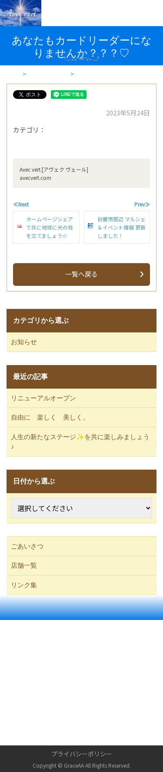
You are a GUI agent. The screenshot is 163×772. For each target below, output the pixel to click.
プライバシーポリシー (81, 753)
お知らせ (24, 342)
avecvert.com (35, 177)
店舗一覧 (24, 565)
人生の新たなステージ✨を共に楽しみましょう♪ (80, 441)
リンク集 (24, 585)
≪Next (21, 204)
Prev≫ (142, 204)
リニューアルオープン (43, 398)
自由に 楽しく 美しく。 (50, 417)
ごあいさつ (27, 546)
